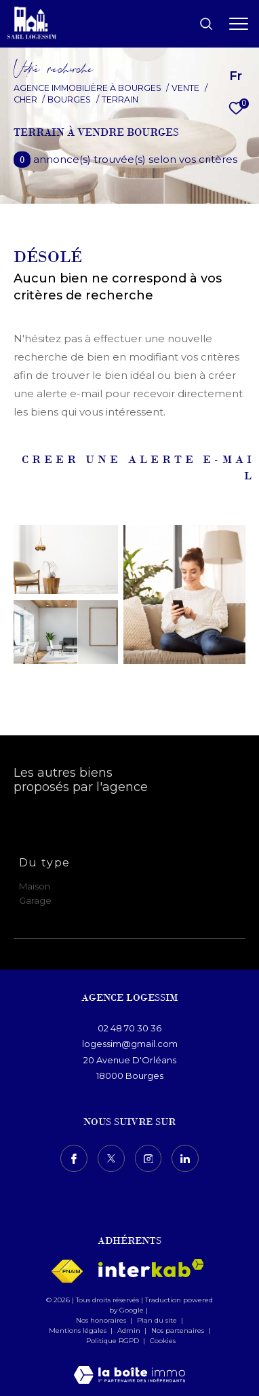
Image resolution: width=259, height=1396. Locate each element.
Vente (185, 88)
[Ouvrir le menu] (238, 24)
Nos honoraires (101, 1320)
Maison (34, 886)
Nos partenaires (178, 1330)
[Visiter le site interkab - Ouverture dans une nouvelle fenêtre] (151, 1268)
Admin (129, 1330)
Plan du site (158, 1320)
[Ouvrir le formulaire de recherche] (206, 23)
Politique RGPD (112, 1340)
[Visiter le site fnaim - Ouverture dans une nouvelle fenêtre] (66, 1272)
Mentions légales (78, 1330)
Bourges (69, 99)
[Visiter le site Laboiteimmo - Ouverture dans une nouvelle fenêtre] (129, 1366)
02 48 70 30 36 (129, 1028)
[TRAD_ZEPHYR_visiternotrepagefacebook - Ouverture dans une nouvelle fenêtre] (73, 1158)
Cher (25, 99)
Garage (35, 900)
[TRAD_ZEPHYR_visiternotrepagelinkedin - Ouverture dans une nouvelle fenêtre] (185, 1158)
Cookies (163, 1341)
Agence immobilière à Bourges (87, 88)
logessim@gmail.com (130, 1043)
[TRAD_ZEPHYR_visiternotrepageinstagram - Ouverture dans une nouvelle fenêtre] (148, 1158)
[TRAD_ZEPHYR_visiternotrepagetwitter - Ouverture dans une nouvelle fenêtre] (111, 1158)
